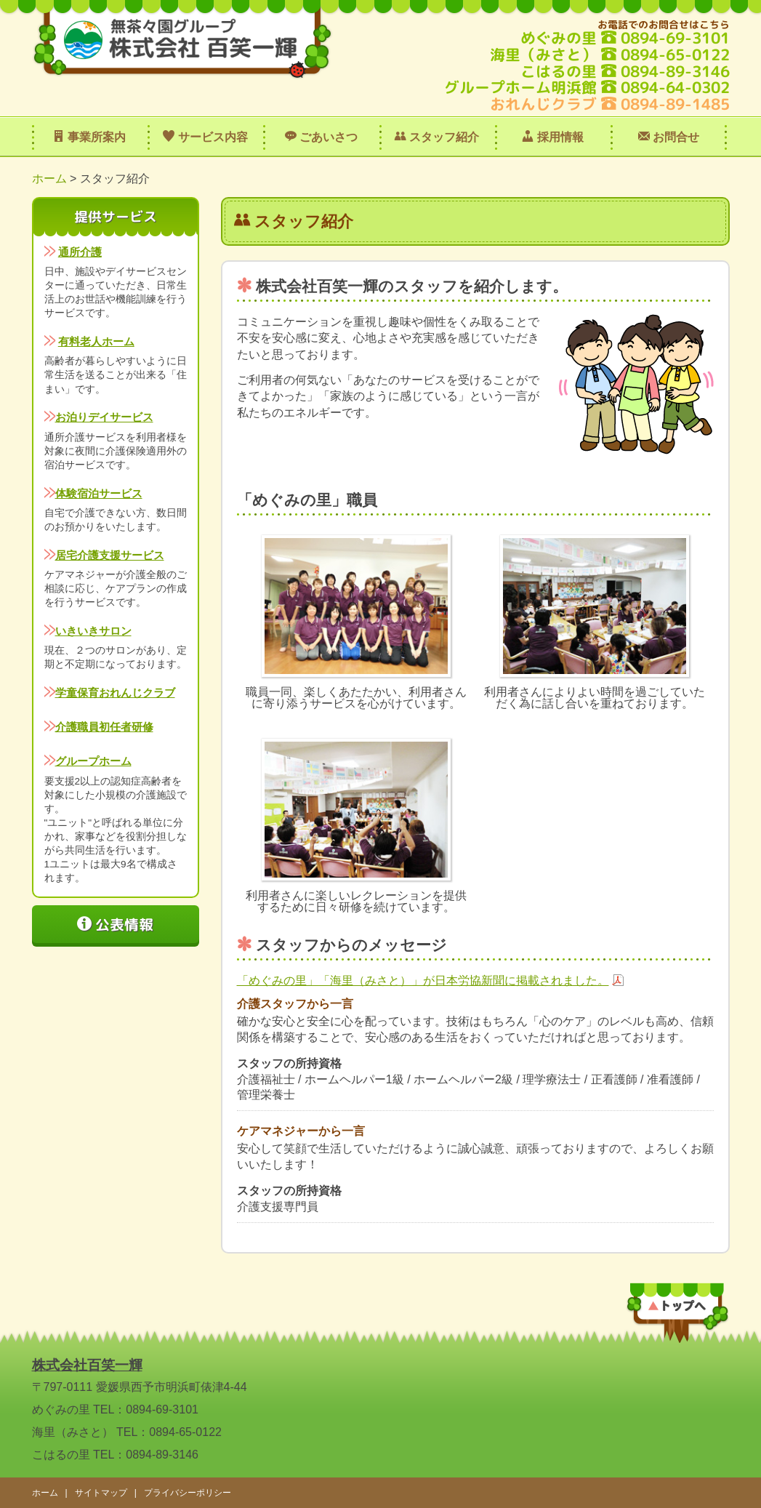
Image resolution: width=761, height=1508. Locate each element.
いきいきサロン (93, 631)
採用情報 (552, 136)
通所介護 (80, 252)
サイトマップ (101, 1492)
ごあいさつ (321, 136)
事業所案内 (89, 136)
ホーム (49, 178)
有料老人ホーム (96, 341)
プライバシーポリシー (187, 1492)
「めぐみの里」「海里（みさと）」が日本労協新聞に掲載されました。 (423, 980)
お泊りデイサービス (104, 417)
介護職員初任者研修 (104, 727)
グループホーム (93, 761)
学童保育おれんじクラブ (115, 692)
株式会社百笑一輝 (87, 1365)
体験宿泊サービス (98, 493)
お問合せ (668, 136)
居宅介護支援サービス (109, 555)
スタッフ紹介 (437, 136)
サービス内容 (205, 136)
